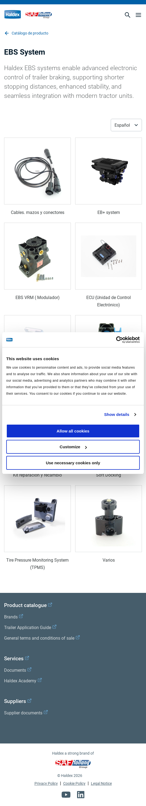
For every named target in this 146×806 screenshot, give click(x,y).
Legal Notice (101, 783)
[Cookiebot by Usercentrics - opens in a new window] (116, 339)
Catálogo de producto (26, 33)
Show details (116, 414)
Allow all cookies (73, 431)
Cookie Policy (74, 783)
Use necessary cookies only (73, 462)
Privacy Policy (46, 783)
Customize (73, 446)
